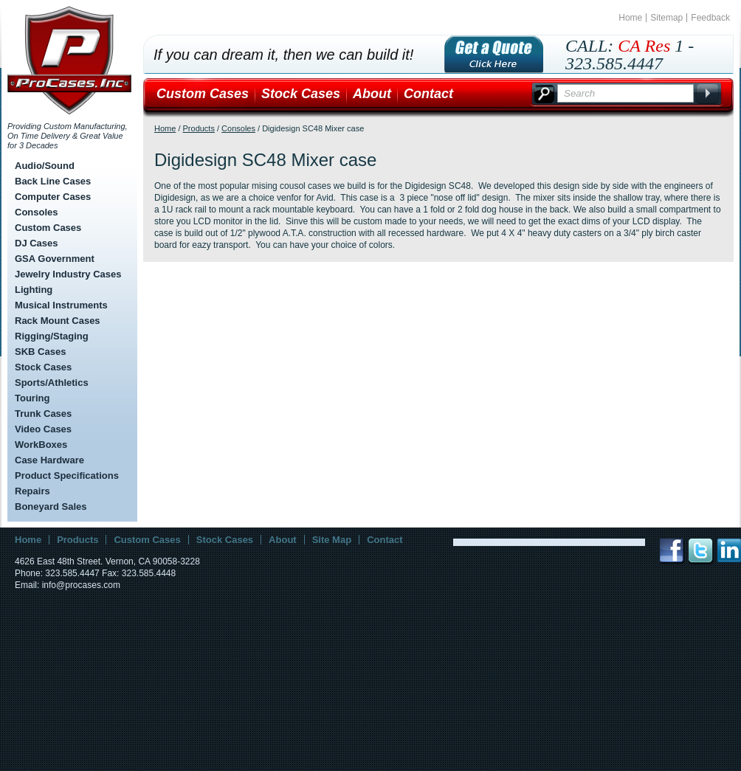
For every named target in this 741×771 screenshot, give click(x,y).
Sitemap (666, 18)
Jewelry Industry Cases (68, 274)
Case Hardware (49, 460)
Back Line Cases (53, 181)
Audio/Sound (45, 165)
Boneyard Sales (51, 506)
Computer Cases (53, 196)
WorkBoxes (41, 444)
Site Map (331, 539)
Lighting (33, 289)
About (372, 93)
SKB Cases (40, 351)
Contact (428, 93)
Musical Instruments (61, 305)
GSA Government (54, 258)
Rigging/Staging (52, 336)
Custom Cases (48, 227)
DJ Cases (36, 243)
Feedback (710, 18)
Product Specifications (67, 475)
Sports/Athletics (52, 382)
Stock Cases (43, 367)
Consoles (36, 212)
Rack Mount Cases (57, 320)
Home (630, 18)
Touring (32, 398)
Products (199, 128)
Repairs (32, 491)
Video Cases (43, 429)
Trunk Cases (43, 413)
